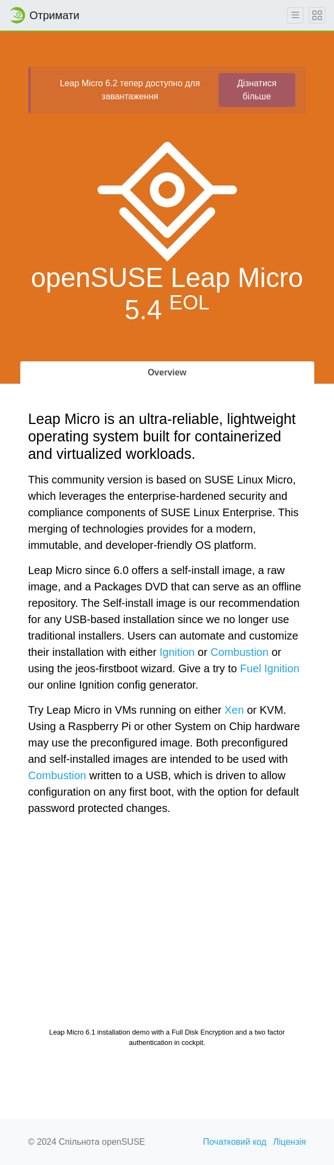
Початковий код (234, 1141)
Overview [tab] (167, 372)
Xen (234, 710)
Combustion (239, 652)
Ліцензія (289, 1141)
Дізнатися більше (256, 90)
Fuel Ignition (270, 668)
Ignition (177, 652)
